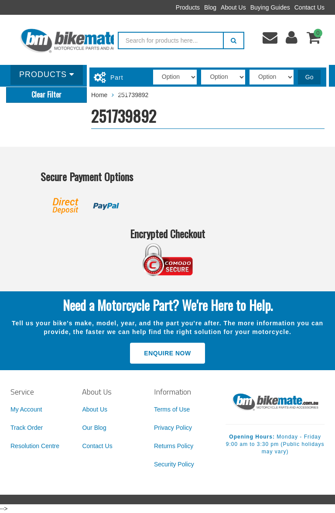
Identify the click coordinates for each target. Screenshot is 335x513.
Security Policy (174, 464)
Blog (210, 7)
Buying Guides (270, 7)
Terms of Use (172, 409)
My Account (26, 409)
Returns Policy (173, 445)
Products (188, 7)
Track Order (26, 427)
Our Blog (94, 427)
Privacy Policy (173, 427)
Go (309, 77)
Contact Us (309, 7)
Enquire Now (167, 353)
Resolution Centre (34, 445)
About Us (233, 7)
